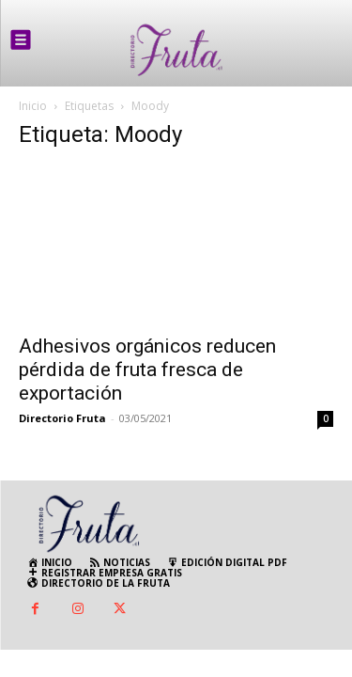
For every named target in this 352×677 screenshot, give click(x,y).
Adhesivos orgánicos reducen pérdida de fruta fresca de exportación (147, 369)
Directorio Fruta (62, 418)
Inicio (33, 106)
